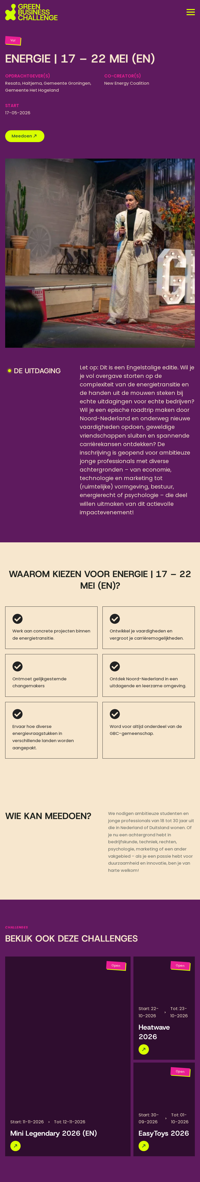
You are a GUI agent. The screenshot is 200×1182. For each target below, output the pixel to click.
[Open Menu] (191, 12)
